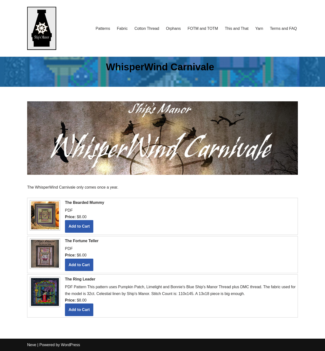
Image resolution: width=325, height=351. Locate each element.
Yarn (259, 28)
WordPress (70, 345)
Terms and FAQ (283, 28)
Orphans (173, 28)
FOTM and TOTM (203, 28)
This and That (237, 28)
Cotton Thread (147, 28)
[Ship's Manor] (41, 28)
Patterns (103, 28)
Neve (31, 345)
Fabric (122, 28)
